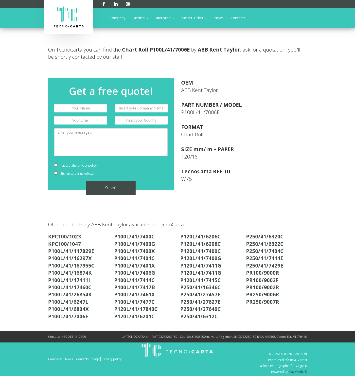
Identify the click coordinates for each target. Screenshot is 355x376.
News (218, 17)
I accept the (75, 165)
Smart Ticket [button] (194, 17)
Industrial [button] (165, 17)
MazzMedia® (298, 372)
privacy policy (87, 165)
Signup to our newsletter (74, 173)
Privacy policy (112, 359)
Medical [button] (141, 17)
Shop (95, 359)
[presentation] (141, 169)
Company (117, 17)
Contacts (238, 17)
